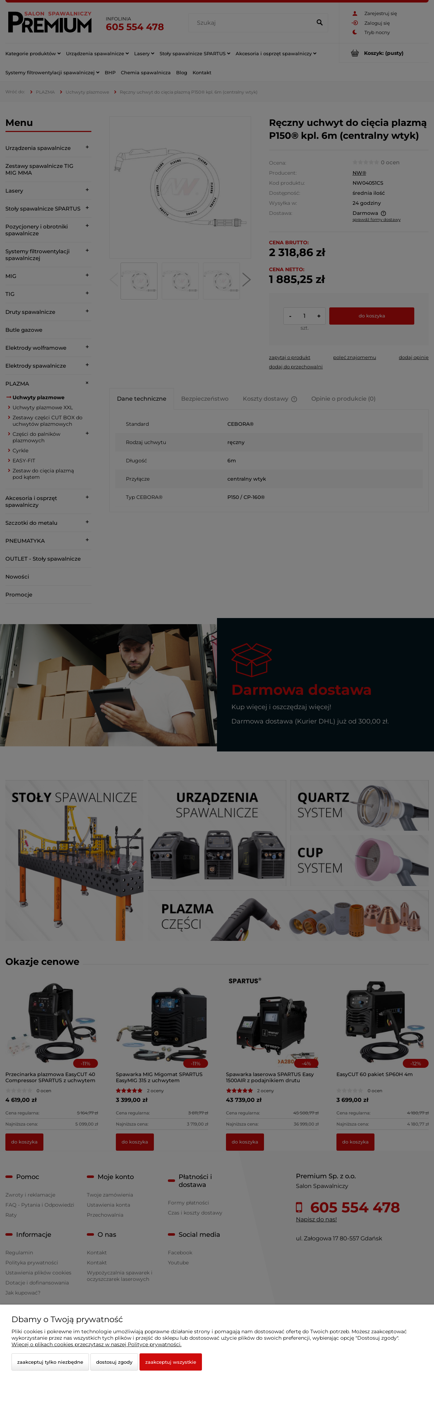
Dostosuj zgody (114, 1362)
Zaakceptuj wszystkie (170, 1362)
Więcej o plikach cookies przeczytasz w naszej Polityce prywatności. (96, 1344)
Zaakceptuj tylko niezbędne (50, 1362)
